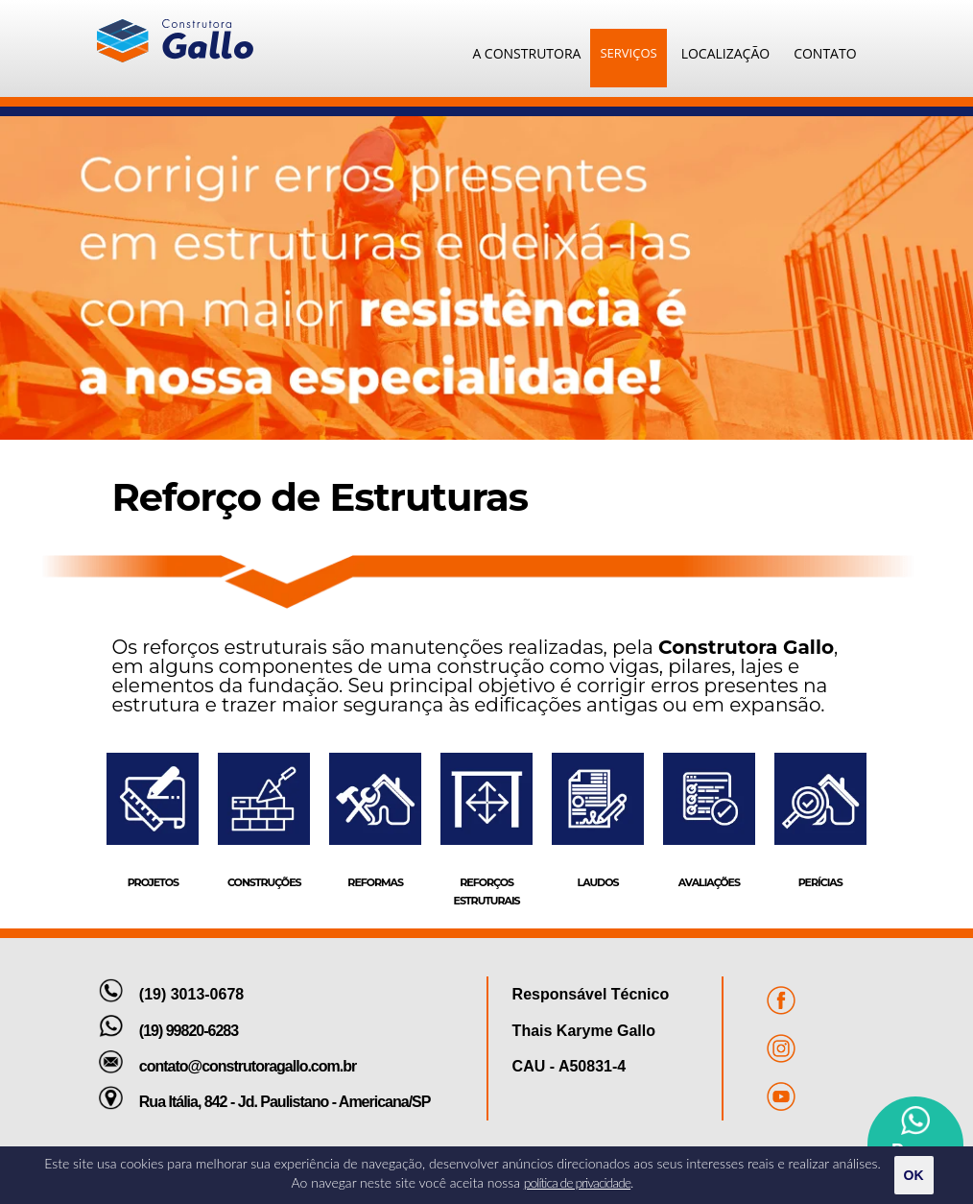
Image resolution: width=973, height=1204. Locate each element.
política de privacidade (577, 1182)
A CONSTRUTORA (526, 53)
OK (914, 1175)
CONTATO (825, 53)
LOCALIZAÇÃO (726, 53)
